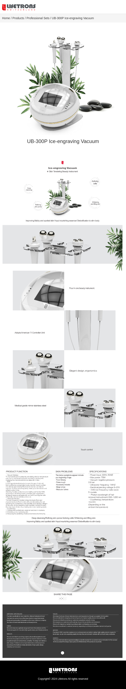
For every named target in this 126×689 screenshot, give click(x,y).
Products (18, 18)
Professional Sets (38, 18)
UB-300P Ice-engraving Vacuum (73, 18)
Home (6, 18)
